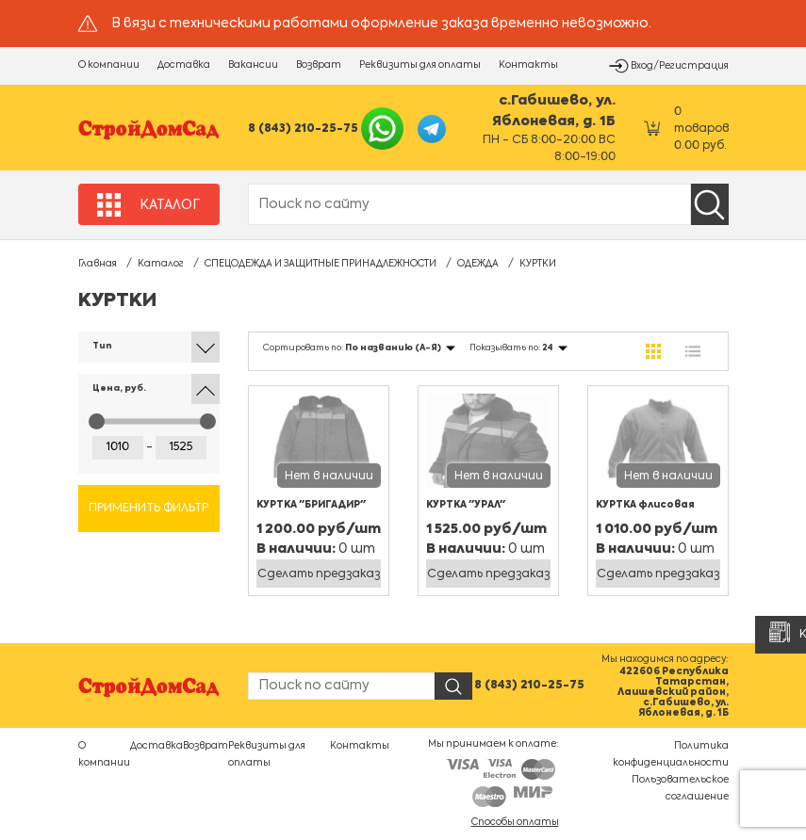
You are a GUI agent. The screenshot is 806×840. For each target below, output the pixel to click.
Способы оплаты (515, 822)
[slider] (97, 421)
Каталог (161, 263)
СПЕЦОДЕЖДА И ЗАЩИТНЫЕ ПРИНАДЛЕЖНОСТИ (320, 263)
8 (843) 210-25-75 (303, 129)
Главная (97, 263)
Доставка (183, 65)
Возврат (318, 65)
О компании (109, 65)
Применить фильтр (148, 508)
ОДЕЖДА (478, 263)
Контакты (528, 65)
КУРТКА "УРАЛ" (465, 504)
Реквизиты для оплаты (420, 65)
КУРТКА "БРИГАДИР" (311, 504)
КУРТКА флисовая (645, 504)
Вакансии (253, 65)
